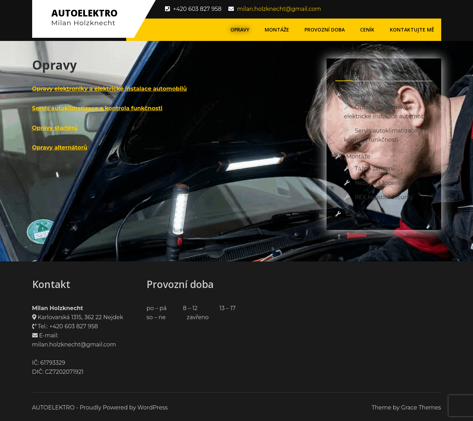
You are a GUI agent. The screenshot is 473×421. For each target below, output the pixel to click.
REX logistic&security (384, 197)
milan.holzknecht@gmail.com (279, 9)
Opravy (239, 29)
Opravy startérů (55, 128)
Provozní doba (324, 29)
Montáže (277, 29)
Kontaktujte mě (412, 29)
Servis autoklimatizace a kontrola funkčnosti (97, 108)
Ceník (367, 29)
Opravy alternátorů (59, 147)
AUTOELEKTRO (84, 13)
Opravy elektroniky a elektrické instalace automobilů (109, 88)
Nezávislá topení (378, 183)
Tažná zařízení (374, 168)
